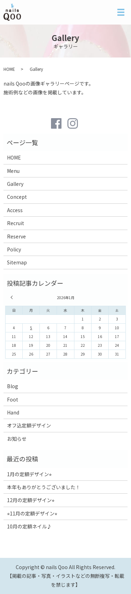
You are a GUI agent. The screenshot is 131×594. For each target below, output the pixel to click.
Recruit (15, 223)
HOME (9, 69)
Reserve (16, 236)
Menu (13, 170)
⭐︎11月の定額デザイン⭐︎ (32, 513)
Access (15, 210)
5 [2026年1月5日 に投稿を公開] (31, 327)
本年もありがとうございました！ (43, 487)
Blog (12, 386)
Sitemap (17, 262)
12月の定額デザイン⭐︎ (30, 500)
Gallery (15, 183)
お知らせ (17, 438)
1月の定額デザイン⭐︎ (29, 474)
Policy (14, 249)
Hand (13, 412)
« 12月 (12, 297)
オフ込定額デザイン (29, 425)
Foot (12, 399)
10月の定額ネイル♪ (29, 526)
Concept (17, 196)
